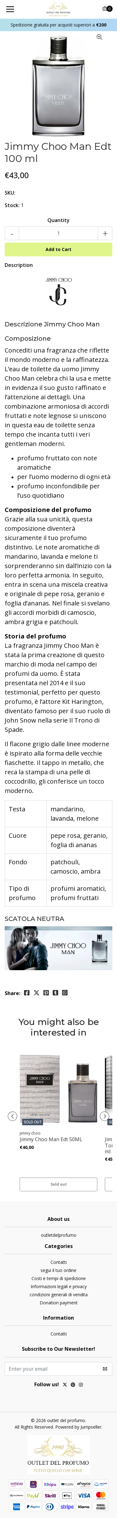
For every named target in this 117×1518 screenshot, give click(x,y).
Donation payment (59, 1303)
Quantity (58, 220)
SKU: (10, 192)
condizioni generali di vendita (59, 1294)
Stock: (12, 205)
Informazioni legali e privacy (59, 1286)
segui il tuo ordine (58, 1270)
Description (19, 265)
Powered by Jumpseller (78, 1427)
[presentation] (12, 1116)
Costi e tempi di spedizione (59, 1278)
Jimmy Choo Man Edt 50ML (51, 1139)
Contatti (59, 1262)
